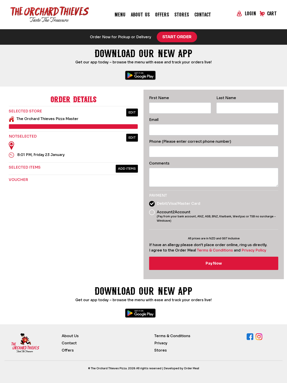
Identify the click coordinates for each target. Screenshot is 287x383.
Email (154, 119)
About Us (70, 336)
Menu (120, 14)
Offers (162, 14)
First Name (159, 98)
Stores (181, 14)
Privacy (160, 343)
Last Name (226, 98)
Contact (202, 14)
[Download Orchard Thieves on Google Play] (140, 75)
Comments (159, 163)
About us (140, 14)
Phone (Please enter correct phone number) (190, 141)
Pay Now (214, 263)
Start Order (176, 36)
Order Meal (191, 368)
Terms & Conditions (215, 250)
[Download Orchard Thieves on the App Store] (163, 75)
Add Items (127, 169)
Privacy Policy (253, 250)
